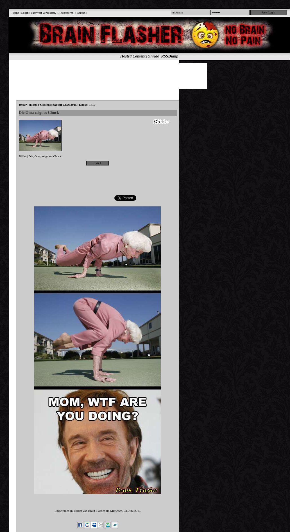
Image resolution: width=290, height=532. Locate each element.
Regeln (81, 12)
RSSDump (169, 56)
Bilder (23, 156)
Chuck (57, 156)
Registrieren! (66, 12)
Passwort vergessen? (43, 12)
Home (15, 12)
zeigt (45, 156)
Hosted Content (133, 56)
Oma (37, 156)
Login (25, 12)
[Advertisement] (146, 75)
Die (31, 156)
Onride (153, 56)
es (50, 156)
